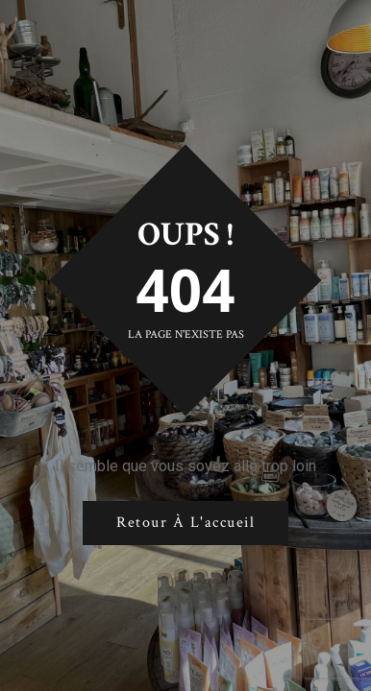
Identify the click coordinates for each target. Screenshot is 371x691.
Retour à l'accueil (185, 522)
